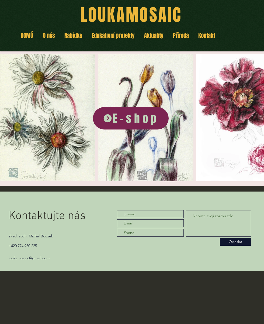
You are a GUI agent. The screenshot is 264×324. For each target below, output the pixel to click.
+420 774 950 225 (23, 245)
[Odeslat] (235, 242)
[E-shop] (131, 118)
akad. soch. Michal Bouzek (31, 236)
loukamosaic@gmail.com (29, 257)
